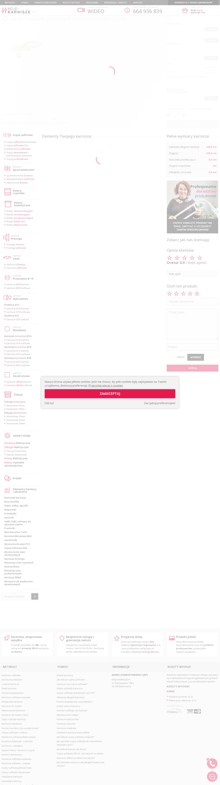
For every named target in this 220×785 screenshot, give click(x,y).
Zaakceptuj (110, 393)
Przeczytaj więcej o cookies (106, 385)
